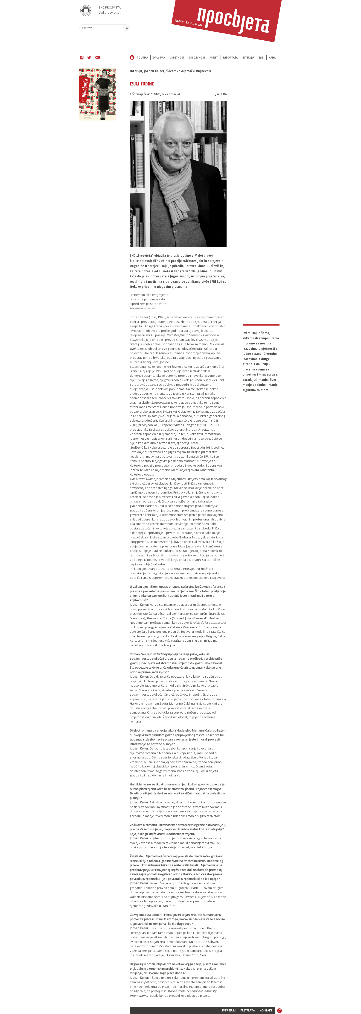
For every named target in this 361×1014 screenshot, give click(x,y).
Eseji (261, 57)
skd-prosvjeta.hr (110, 12)
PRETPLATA (247, 1010)
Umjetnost (177, 57)
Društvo (159, 57)
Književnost (197, 57)
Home (132, 57)
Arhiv (272, 57)
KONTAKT (266, 1010)
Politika (142, 57)
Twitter (89, 58)
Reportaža (230, 57)
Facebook (82, 58)
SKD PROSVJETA (110, 7)
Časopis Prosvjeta (226, 21)
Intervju (248, 57)
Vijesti (214, 57)
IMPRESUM (229, 1010)
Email (97, 58)
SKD (86, 10)
